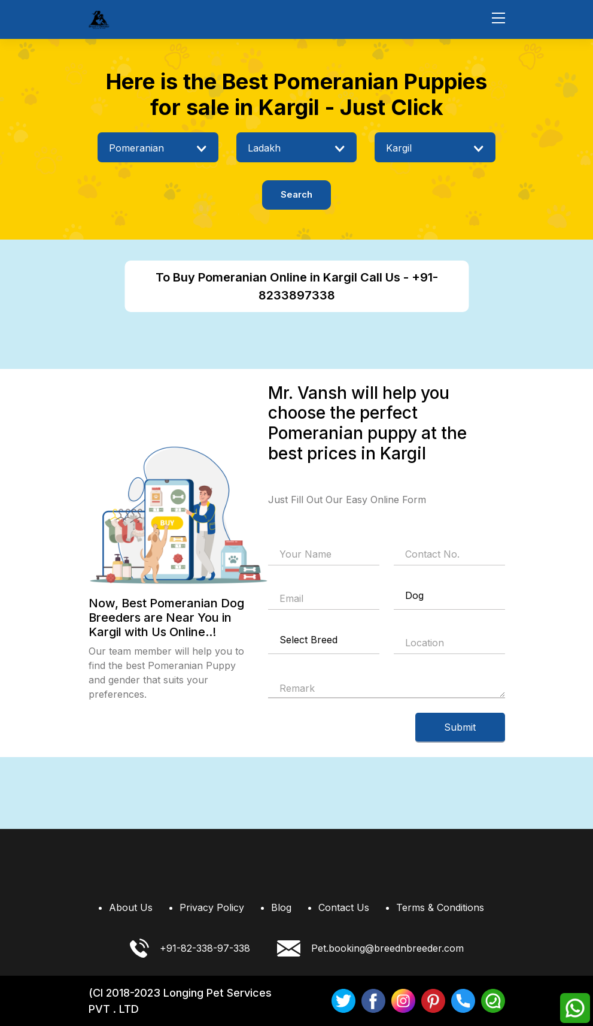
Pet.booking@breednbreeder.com (370, 948)
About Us (131, 907)
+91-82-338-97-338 (190, 948)
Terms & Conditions (440, 907)
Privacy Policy (212, 907)
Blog (281, 907)
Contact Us (343, 907)
